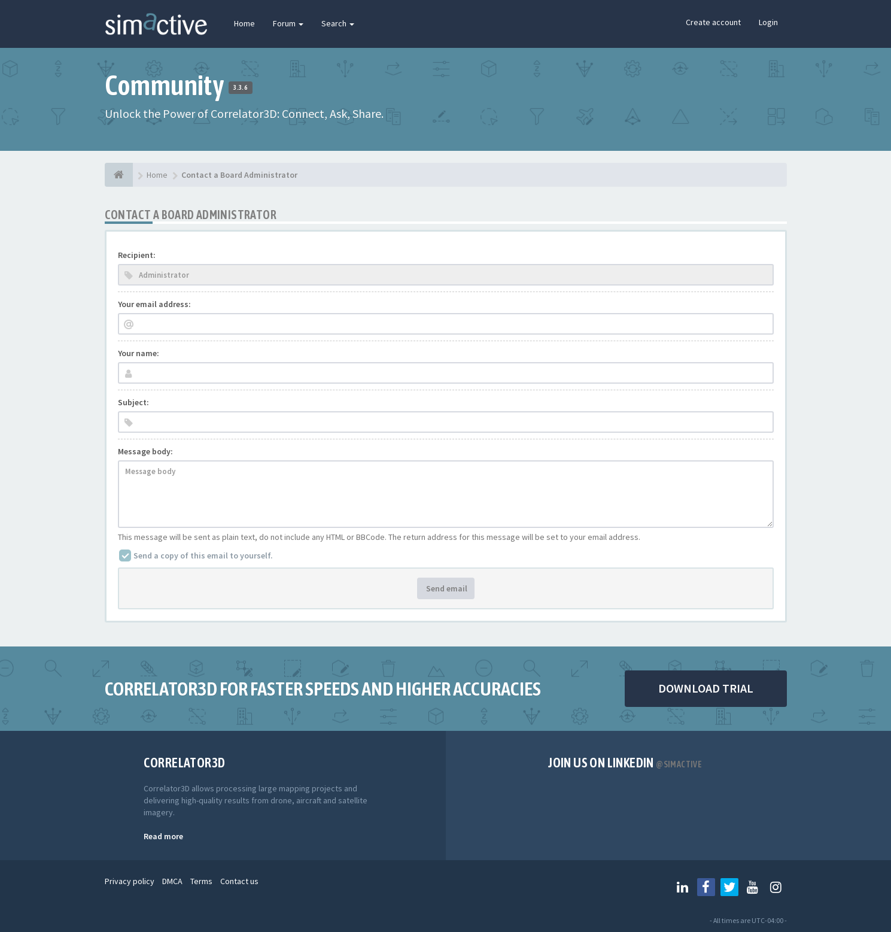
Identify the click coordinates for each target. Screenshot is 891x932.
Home (244, 23)
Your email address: (154, 304)
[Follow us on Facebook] (706, 887)
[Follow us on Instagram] (776, 887)
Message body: (145, 451)
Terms (201, 881)
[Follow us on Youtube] (753, 887)
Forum (288, 23)
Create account (713, 22)
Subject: (133, 402)
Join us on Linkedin (625, 762)
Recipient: (137, 255)
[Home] (119, 175)
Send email (445, 588)
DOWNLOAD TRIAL (705, 688)
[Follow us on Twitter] (729, 887)
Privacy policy (129, 881)
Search (337, 23)
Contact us (239, 881)
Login (768, 22)
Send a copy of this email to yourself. (203, 555)
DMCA (172, 881)
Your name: (138, 353)
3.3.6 (240, 87)
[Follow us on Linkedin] (683, 887)
